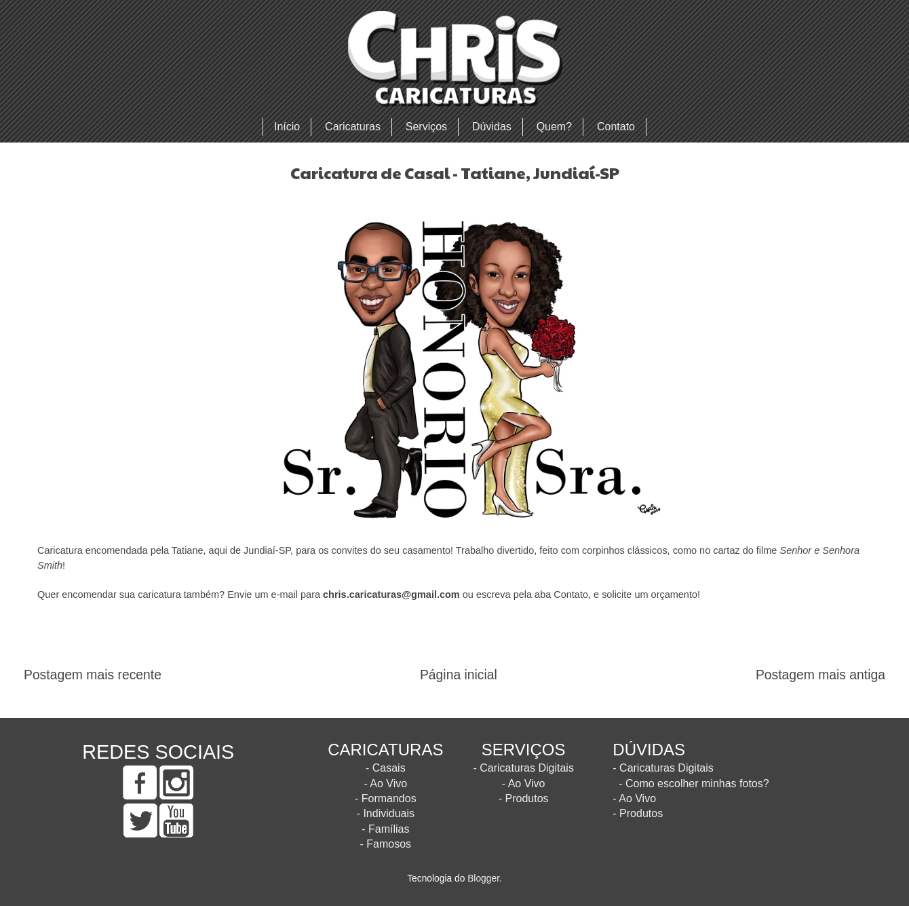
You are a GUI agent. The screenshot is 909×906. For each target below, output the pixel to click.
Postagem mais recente (92, 675)
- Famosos (386, 844)
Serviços (426, 126)
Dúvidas (491, 126)
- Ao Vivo (385, 783)
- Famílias (385, 829)
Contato (616, 126)
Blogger (483, 878)
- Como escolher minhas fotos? (694, 783)
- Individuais (385, 813)
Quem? (554, 126)
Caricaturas (353, 126)
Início (287, 126)
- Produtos (524, 798)
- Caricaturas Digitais (523, 768)
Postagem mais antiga (820, 675)
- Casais (386, 768)
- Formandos (386, 798)
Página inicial (458, 675)
